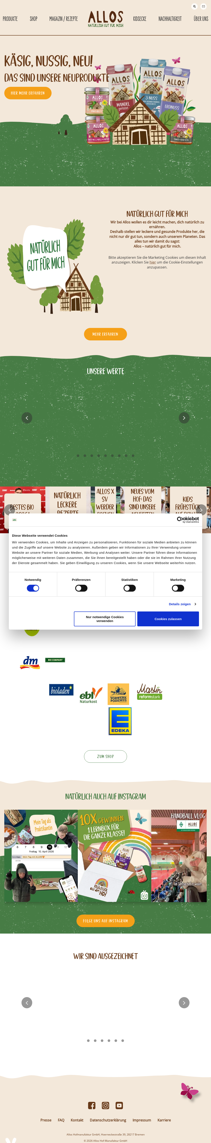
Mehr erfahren (105, 334)
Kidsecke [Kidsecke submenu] (139, 19)
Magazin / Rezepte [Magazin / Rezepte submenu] (63, 19)
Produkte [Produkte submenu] (10, 19)
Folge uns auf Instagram (105, 942)
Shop (33, 19)
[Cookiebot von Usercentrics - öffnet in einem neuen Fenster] (180, 519)
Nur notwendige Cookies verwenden (105, 618)
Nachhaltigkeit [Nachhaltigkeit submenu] (170, 19)
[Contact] (203, 6)
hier (153, 262)
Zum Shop (105, 782)
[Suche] (194, 6)
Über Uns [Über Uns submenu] (201, 19)
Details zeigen (180, 604)
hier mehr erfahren (28, 93)
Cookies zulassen (168, 619)
